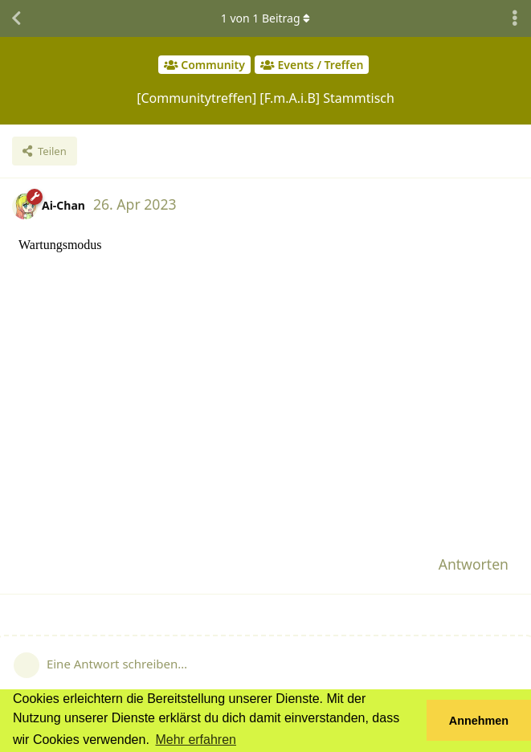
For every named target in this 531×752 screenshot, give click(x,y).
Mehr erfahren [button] (195, 739)
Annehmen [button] (479, 720)
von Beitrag (265, 18)
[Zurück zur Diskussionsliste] (16, 18)
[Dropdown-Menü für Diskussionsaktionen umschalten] (515, 18)
